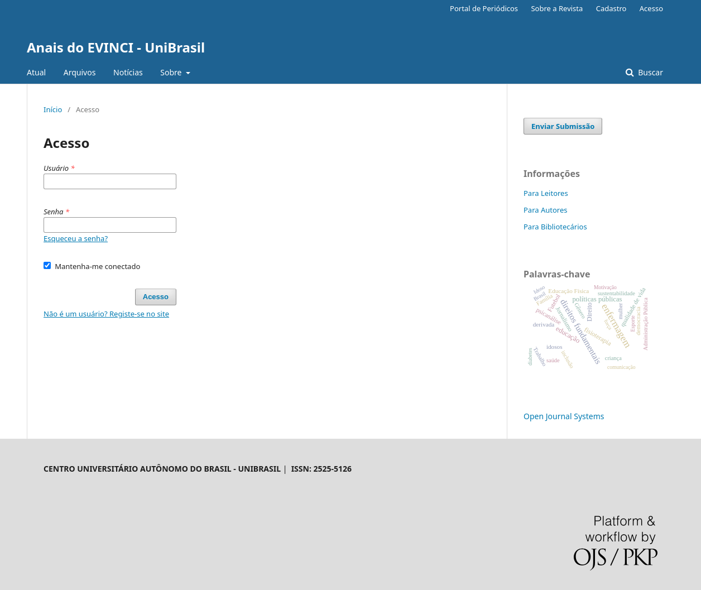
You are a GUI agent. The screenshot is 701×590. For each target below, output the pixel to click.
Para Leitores (546, 193)
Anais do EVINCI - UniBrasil (116, 47)
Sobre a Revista (557, 8)
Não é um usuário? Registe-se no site (106, 314)
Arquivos (80, 72)
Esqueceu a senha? (76, 238)
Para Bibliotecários (555, 227)
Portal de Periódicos (484, 8)
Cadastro (611, 8)
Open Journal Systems (564, 416)
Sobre (172, 72)
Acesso (651, 8)
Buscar (649, 72)
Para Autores (546, 210)
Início (53, 109)
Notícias (128, 72)
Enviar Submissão (562, 126)
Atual (36, 72)
